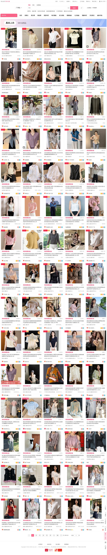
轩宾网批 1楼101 (91, 459)
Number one (49, 328)
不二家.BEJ (68, 260)
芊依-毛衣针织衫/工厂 (91, 328)
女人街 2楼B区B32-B (49, 257)
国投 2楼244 (5, 156)
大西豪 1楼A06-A (69, 257)
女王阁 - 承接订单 (7, 160)
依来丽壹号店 (7, 193)
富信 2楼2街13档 (91, 156)
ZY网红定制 (70, 462)
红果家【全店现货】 (70, 294)
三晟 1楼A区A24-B (27, 291)
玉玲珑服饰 (68, 328)
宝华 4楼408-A (26, 257)
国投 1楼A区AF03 (27, 425)
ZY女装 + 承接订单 (7, 294)
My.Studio (6, 126)
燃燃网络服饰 (7, 529)
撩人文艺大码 (70, 193)
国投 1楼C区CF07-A (91, 223)
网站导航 (94, 1)
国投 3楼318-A (5, 493)
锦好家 (90, 160)
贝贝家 (90, 59)
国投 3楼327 (26, 358)
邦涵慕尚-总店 (49, 227)
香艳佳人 (27, 193)
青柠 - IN (27, 496)
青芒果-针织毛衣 (49, 361)
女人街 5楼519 (5, 425)
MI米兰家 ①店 (49, 193)
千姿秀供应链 (49, 294)
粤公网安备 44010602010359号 (58, 547)
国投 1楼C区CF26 (91, 324)
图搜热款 (69, 15)
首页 (56, 1)
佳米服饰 (6, 496)
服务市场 (99, 15)
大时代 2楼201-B (6, 223)
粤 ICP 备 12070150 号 (44, 547)
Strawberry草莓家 (91, 126)
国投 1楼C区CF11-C (70, 493)
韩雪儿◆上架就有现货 (7, 395)
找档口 (26, 15)
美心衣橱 (6, 260)
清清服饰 (27, 294)
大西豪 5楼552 (26, 459)
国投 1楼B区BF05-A (91, 358)
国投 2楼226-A (68, 291)
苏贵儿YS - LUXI (47, 462)
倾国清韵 (48, 260)
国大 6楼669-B (26, 156)
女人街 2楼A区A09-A (7, 55)
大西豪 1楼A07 (5, 123)
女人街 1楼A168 (90, 257)
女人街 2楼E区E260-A (49, 223)
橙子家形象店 (28, 429)
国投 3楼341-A (26, 190)
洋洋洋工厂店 (91, 227)
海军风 (29, 11)
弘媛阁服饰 (68, 227)
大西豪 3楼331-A (91, 190)
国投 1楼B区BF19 (6, 392)
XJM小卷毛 (6, 328)
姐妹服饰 (6, 227)
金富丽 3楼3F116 (6, 190)
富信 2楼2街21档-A (48, 459)
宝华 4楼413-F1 (48, 55)
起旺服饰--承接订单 (91, 260)
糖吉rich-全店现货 (68, 11)
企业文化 (49, 544)
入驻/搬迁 (89, 7)
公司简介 (40, 544)
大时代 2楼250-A (91, 89)
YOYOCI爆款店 (91, 361)
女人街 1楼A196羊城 (28, 55)
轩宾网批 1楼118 (48, 190)
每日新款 (53, 15)
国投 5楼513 (5, 291)
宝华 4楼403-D (90, 55)
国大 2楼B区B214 (6, 257)
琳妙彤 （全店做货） (91, 294)
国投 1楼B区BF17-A (28, 223)
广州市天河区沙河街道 (92, 123)
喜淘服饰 (69, 395)
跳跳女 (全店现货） (70, 496)
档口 (33, 5)
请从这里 (5, 1)
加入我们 (58, 544)
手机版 (82, 1)
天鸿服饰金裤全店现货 (47, 395)
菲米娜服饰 (48, 160)
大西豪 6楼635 (26, 493)
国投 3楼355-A (26, 89)
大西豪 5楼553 (68, 55)
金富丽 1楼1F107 (48, 358)
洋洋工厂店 (69, 59)
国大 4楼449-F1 (90, 425)
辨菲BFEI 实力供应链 (7, 429)
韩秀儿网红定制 (49, 126)
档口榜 (33, 15)
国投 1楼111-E (68, 425)
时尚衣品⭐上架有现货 (49, 496)
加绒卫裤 (34, 11)
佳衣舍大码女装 (41, 11)
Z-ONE (47, 92)
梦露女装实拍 (47, 59)
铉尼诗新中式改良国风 (28, 59)
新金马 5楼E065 (69, 223)
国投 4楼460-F (68, 392)
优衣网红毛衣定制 (7, 462)
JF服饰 (68, 126)
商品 (29, 5)
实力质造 (61, 15)
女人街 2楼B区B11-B (7, 89)
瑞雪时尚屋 (69, 429)
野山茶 (90, 496)
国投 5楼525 (68, 156)
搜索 (74, 8)
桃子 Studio (27, 462)
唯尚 (88, 462)
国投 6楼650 (5, 358)
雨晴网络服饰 (5, 92)
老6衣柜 (90, 193)
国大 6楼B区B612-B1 (7, 526)
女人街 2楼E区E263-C (92, 392)
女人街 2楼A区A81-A (70, 358)
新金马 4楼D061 (69, 190)
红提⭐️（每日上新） (28, 126)
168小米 (27, 361)
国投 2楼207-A (47, 156)
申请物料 (95, 7)
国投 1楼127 (5, 459)
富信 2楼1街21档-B (6, 324)
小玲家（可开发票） (49, 429)
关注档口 (92, 15)
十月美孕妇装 (59, 11)
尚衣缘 (5, 59)
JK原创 (26, 92)
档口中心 (75, 1)
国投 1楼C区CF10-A (49, 493)
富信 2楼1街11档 (27, 392)
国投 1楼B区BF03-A (91, 291)
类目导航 (4, 15)
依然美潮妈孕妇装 (50, 11)
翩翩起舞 (90, 395)
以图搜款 (39, 5)
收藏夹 (69, 1)
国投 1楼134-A (68, 89)
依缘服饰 (27, 160)
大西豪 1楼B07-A (27, 123)
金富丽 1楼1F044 (48, 425)
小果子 (90, 429)
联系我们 (66, 544)
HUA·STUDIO (28, 395)
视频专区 (84, 15)
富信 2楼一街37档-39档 (71, 123)
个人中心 (62, 1)
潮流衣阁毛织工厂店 (28, 227)
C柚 (26, 328)
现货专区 (46, 15)
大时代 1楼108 (47, 324)
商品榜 (39, 15)
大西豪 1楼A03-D (48, 89)
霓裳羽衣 (6, 361)
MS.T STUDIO (70, 160)
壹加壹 (68, 361)
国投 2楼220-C (68, 324)
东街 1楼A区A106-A (49, 123)
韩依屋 (90, 92)
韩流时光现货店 (28, 260)
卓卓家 (68, 92)
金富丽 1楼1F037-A (49, 291)
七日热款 (76, 15)
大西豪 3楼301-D (91, 493)
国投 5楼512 (68, 459)
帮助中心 (88, 1)
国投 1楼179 (26, 324)
